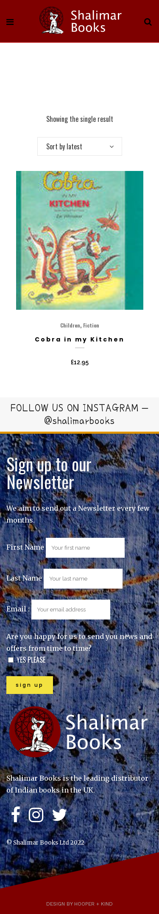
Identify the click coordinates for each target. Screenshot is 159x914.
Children (70, 325)
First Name (25, 547)
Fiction (91, 325)
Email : (58, 609)
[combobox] (79, 146)
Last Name (24, 578)
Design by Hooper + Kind (79, 904)
